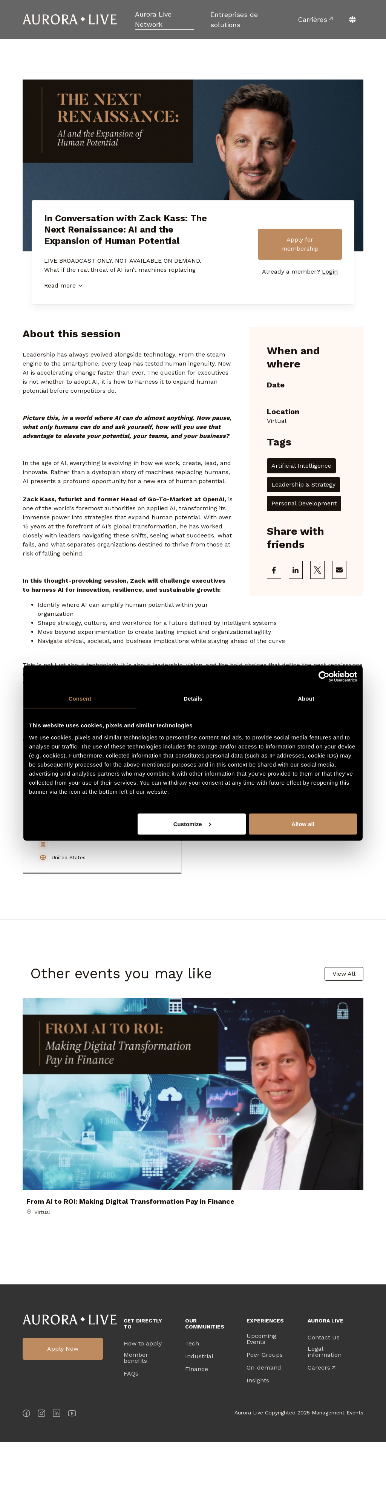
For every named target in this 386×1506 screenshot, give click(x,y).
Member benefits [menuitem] (136, 1422)
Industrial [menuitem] (199, 1420)
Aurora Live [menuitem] (325, 1384)
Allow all (302, 823)
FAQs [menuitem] (131, 1437)
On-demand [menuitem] (264, 1431)
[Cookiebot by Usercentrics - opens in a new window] (324, 677)
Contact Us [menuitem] (324, 1401)
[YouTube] (72, 1478)
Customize (192, 823)
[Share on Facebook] (274, 570)
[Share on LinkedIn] (296, 570)
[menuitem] (164, 19)
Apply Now (62, 1412)
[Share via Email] (339, 570)
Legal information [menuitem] (325, 1416)
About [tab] (306, 698)
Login (330, 271)
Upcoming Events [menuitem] (261, 1403)
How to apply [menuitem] (143, 1407)
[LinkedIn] (56, 1478)
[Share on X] (317, 570)
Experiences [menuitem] (265, 1384)
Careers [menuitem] (319, 1431)
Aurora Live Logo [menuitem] (70, 1383)
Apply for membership (300, 244)
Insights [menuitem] (258, 1444)
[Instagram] (41, 1478)
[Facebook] (26, 1478)
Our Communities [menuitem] (204, 1387)
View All (343, 973)
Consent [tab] (80, 698)
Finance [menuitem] (196, 1433)
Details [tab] (193, 698)
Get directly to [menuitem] (143, 1387)
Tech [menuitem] (192, 1407)
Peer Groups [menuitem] (265, 1419)
